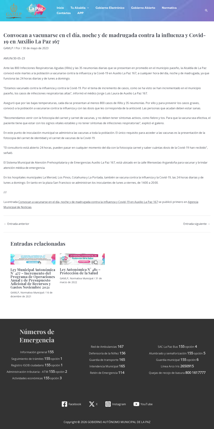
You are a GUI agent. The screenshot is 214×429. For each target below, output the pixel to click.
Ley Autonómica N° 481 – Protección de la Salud (80, 271)
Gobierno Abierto (141, 7)
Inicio (60, 7)
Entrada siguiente (196, 223)
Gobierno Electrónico (108, 7)
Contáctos (186, 7)
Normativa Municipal (32, 292)
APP (59, 13)
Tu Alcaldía (78, 8)
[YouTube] (143, 404)
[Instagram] (115, 404)
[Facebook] (71, 404)
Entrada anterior (16, 223)
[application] (86, 8)
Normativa (166, 7)
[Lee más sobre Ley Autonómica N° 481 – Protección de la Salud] (82, 259)
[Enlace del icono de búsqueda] (206, 11)
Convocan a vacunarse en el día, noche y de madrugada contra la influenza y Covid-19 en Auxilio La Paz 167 (88, 202)
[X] (93, 404)
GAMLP (8, 48)
